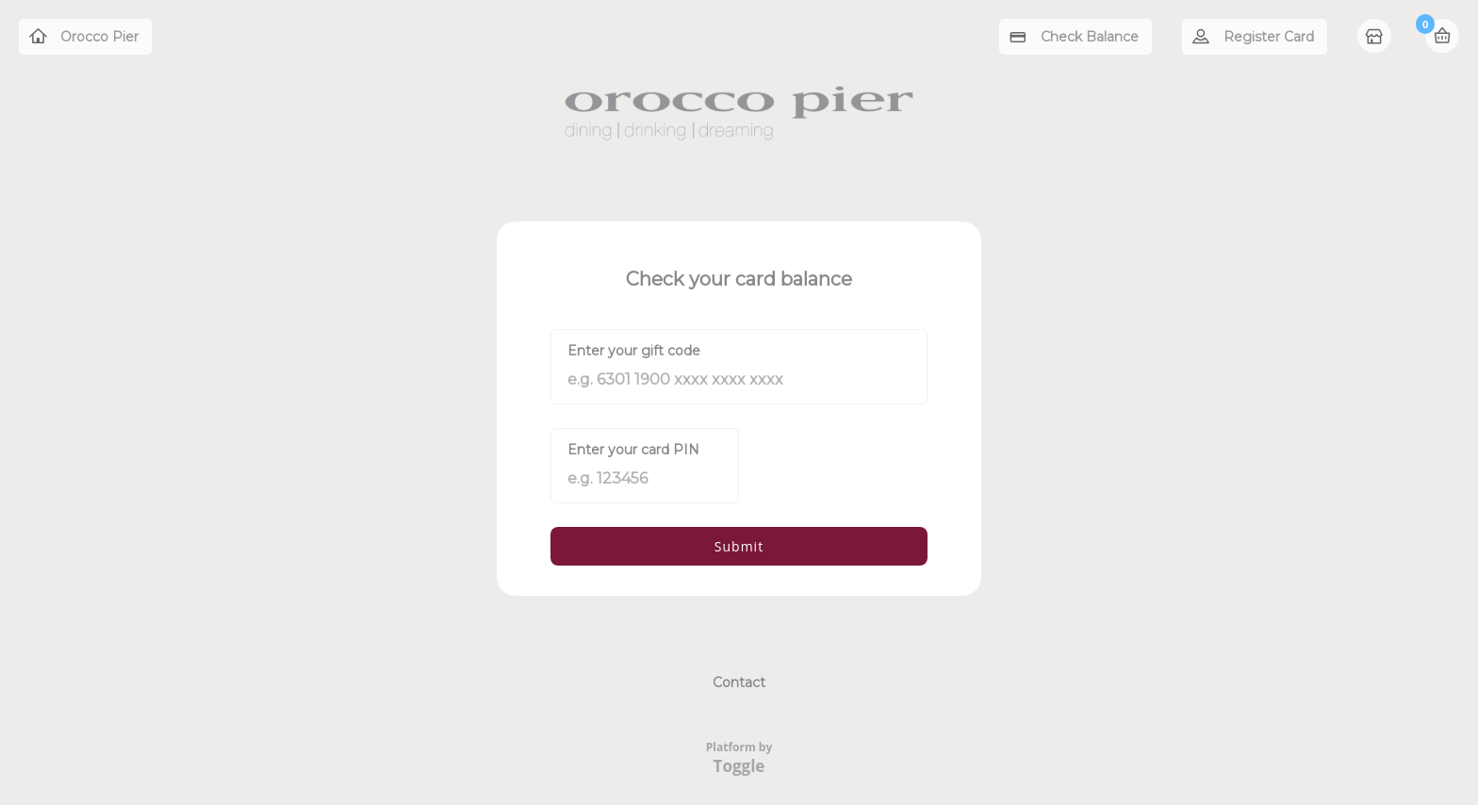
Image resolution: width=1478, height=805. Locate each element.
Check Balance (1090, 36)
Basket (1442, 36)
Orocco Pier (99, 36)
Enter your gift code (633, 350)
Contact (739, 682)
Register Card (1268, 36)
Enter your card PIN (633, 449)
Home (1376, 38)
